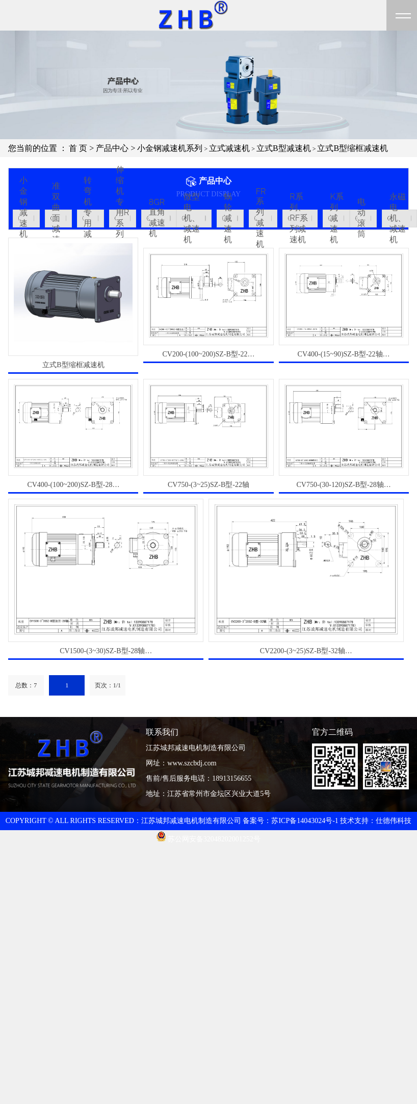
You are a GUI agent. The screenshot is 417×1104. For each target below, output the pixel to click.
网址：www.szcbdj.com (181, 763)
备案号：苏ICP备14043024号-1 (290, 821)
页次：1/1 (108, 685)
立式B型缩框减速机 (352, 148)
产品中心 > (116, 148)
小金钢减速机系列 (169, 148)
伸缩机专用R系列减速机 (122, 218)
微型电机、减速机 (192, 218)
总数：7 (26, 685)
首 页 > (82, 148)
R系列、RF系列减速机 (299, 218)
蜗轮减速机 (228, 218)
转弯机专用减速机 (88, 218)
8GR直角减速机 (157, 218)
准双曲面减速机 (56, 218)
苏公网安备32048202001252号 (208, 839)
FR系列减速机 (261, 218)
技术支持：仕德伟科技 (375, 821)
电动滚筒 (361, 218)
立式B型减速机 (283, 148)
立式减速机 (229, 148)
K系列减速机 (336, 218)
